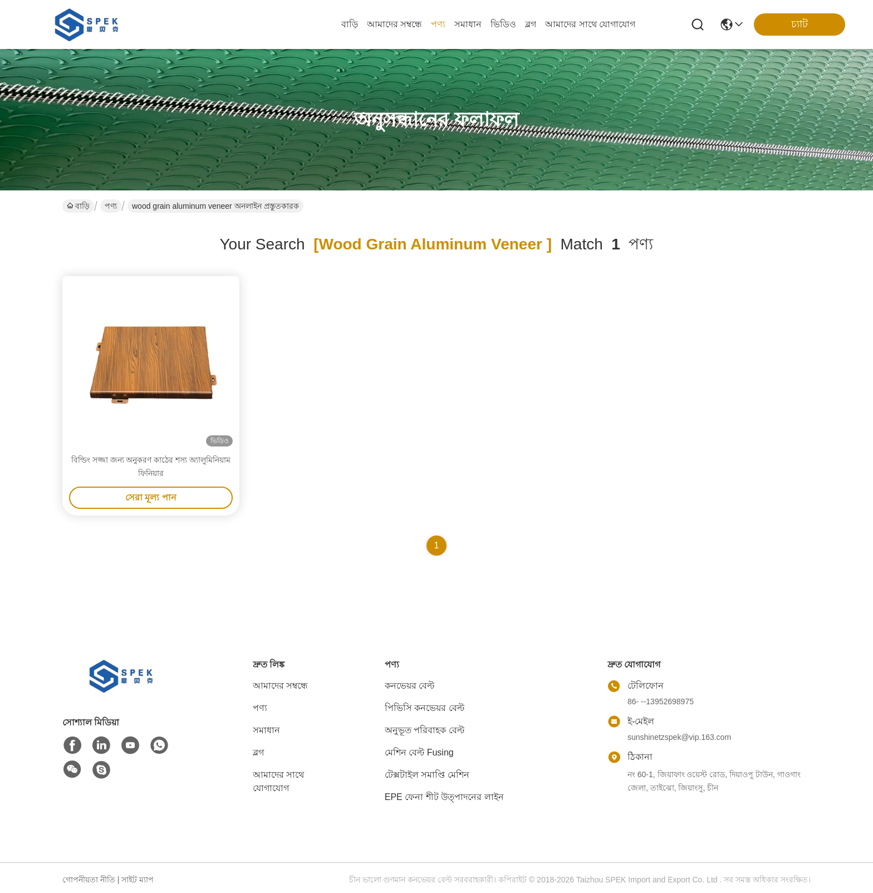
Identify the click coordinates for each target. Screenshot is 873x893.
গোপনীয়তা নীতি (88, 879)
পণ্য (438, 24)
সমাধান (468, 24)
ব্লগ (530, 24)
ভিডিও (503, 24)
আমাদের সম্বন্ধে (394, 24)
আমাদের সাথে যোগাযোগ (590, 24)
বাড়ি (349, 24)
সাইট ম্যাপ (137, 879)
